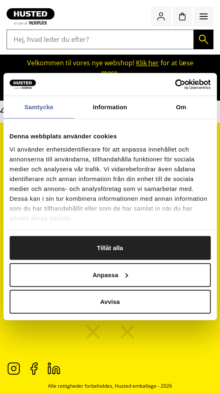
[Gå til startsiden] (30, 16)
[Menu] (203, 16)
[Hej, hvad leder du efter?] (100, 39)
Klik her (147, 62)
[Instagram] (13, 368)
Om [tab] (181, 106)
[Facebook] (34, 368)
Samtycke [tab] (38, 106)
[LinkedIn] (54, 368)
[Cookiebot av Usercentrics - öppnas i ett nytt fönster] (175, 84)
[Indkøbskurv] (182, 16)
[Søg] (203, 39)
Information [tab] (110, 106)
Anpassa (110, 274)
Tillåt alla (110, 247)
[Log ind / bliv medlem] (161, 16)
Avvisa (110, 301)
